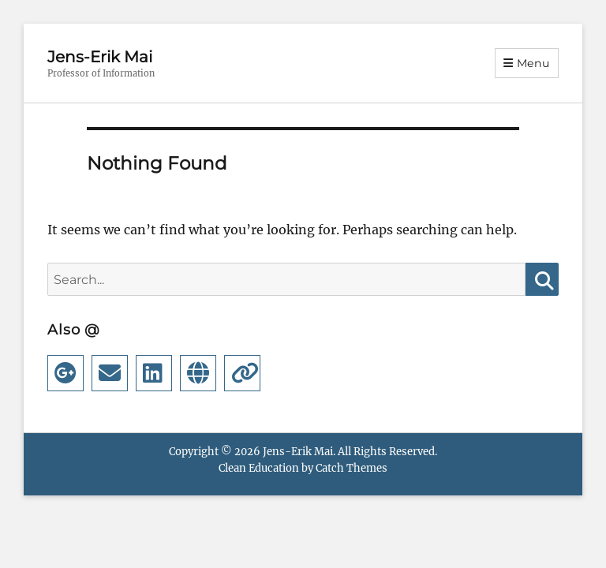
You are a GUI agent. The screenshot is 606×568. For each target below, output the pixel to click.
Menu (533, 63)
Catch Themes (351, 468)
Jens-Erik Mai (99, 56)
